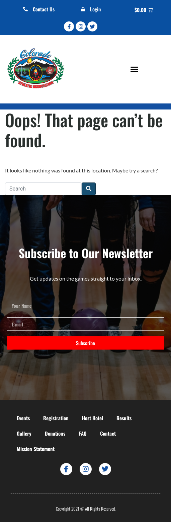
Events (23, 418)
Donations (55, 433)
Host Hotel (92, 418)
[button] (134, 69)
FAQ (83, 433)
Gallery (24, 433)
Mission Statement (36, 448)
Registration (56, 418)
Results (124, 418)
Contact (108, 433)
